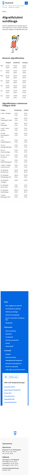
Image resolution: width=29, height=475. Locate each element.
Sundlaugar (4, 7)
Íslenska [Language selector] (5, 377)
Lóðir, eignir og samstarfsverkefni (15, 369)
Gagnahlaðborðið (9, 399)
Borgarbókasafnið (9, 387)
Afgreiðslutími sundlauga (14, 7)
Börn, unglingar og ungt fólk (13, 305)
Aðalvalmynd (26, 3)
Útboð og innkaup (10, 357)
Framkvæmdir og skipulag (13, 308)
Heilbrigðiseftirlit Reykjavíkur (13, 360)
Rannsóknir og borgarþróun (13, 363)
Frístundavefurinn (9, 396)
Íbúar (6, 5)
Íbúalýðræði (8, 323)
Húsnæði (8, 354)
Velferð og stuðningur (11, 312)
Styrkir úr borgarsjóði (11, 366)
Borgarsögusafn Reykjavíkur (12, 390)
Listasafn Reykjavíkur (10, 402)
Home (3, 6)
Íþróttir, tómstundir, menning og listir (16, 5)
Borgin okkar (8, 393)
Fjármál (7, 343)
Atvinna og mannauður (12, 340)
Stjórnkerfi (8, 334)
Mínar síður (14, 377)
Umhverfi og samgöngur (12, 315)
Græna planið (9, 346)
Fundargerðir (9, 337)
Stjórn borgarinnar (10, 331)
